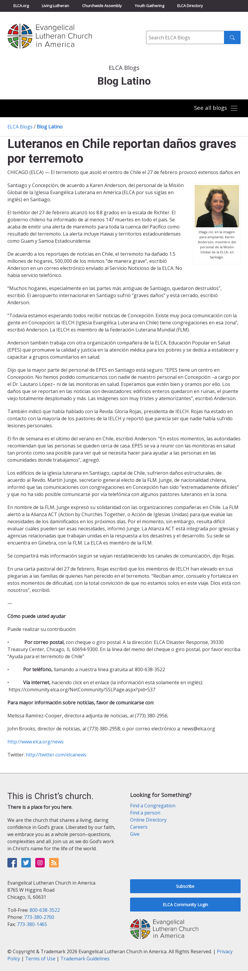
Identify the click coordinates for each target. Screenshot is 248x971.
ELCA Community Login (185, 904)
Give (135, 834)
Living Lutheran (55, 5)
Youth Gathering (149, 5)
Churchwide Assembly (102, 5)
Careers (139, 827)
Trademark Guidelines (85, 958)
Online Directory (148, 820)
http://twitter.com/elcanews (56, 754)
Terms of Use (40, 958)
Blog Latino (50, 126)
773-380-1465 (32, 924)
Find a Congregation (152, 805)
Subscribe (185, 886)
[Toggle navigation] (216, 108)
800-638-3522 (45, 910)
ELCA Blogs (20, 126)
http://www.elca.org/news (35, 741)
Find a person (145, 812)
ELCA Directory (190, 5)
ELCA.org (21, 5)
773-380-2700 (39, 917)
